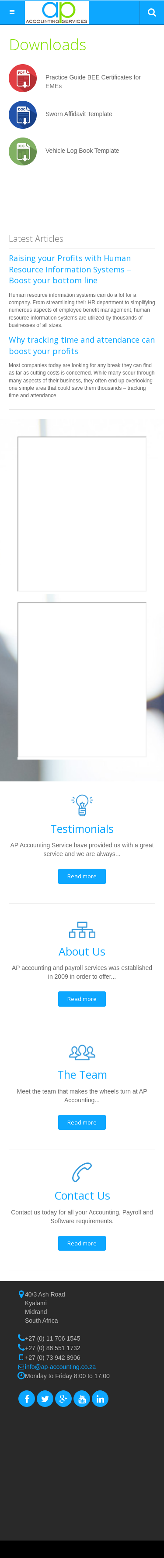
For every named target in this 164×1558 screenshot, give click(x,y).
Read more (82, 876)
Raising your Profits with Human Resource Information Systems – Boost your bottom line (70, 269)
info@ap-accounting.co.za (60, 1366)
